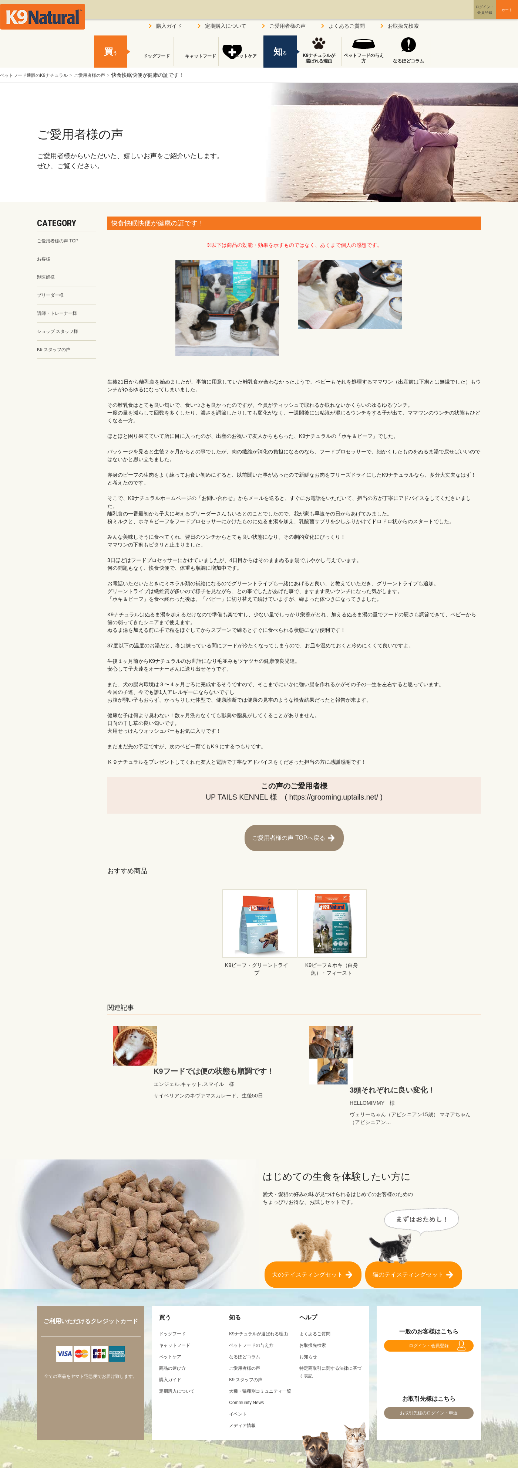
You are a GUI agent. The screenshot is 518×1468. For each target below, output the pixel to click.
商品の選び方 (174, 1319)
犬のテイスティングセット (307, 1222)
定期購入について (225, 26)
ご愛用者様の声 (103, 75)
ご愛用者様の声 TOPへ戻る (288, 834)
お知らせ (309, 1307)
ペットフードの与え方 (364, 58)
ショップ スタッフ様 (61, 337)
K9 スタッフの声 (56, 357)
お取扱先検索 (403, 26)
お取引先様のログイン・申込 (428, 1375)
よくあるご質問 (347, 26)
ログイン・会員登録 (428, 1300)
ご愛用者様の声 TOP (61, 241)
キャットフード (196, 61)
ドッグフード (151, 61)
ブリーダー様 (52, 299)
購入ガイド (169, 26)
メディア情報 (244, 1391)
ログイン (449, 16)
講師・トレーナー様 (60, 318)
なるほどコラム (408, 61)
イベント (239, 1380)
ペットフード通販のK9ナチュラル (39, 75)
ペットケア (241, 61)
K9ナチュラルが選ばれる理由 (319, 58)
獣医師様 (47, 280)
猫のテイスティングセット (408, 1222)
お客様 (45, 260)
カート (491, 16)
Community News (249, 1369)
